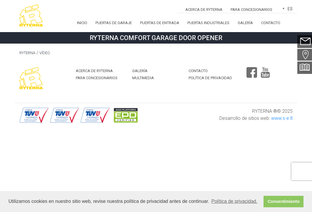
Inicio (82, 23)
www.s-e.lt (282, 118)
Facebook (251, 70)
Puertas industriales (208, 23)
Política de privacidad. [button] (234, 201)
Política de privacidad (210, 78)
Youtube (265, 70)
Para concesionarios (251, 9)
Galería (245, 23)
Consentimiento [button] (284, 201)
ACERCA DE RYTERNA (203, 9)
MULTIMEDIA (143, 78)
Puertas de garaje (113, 23)
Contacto (270, 23)
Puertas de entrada (159, 23)
